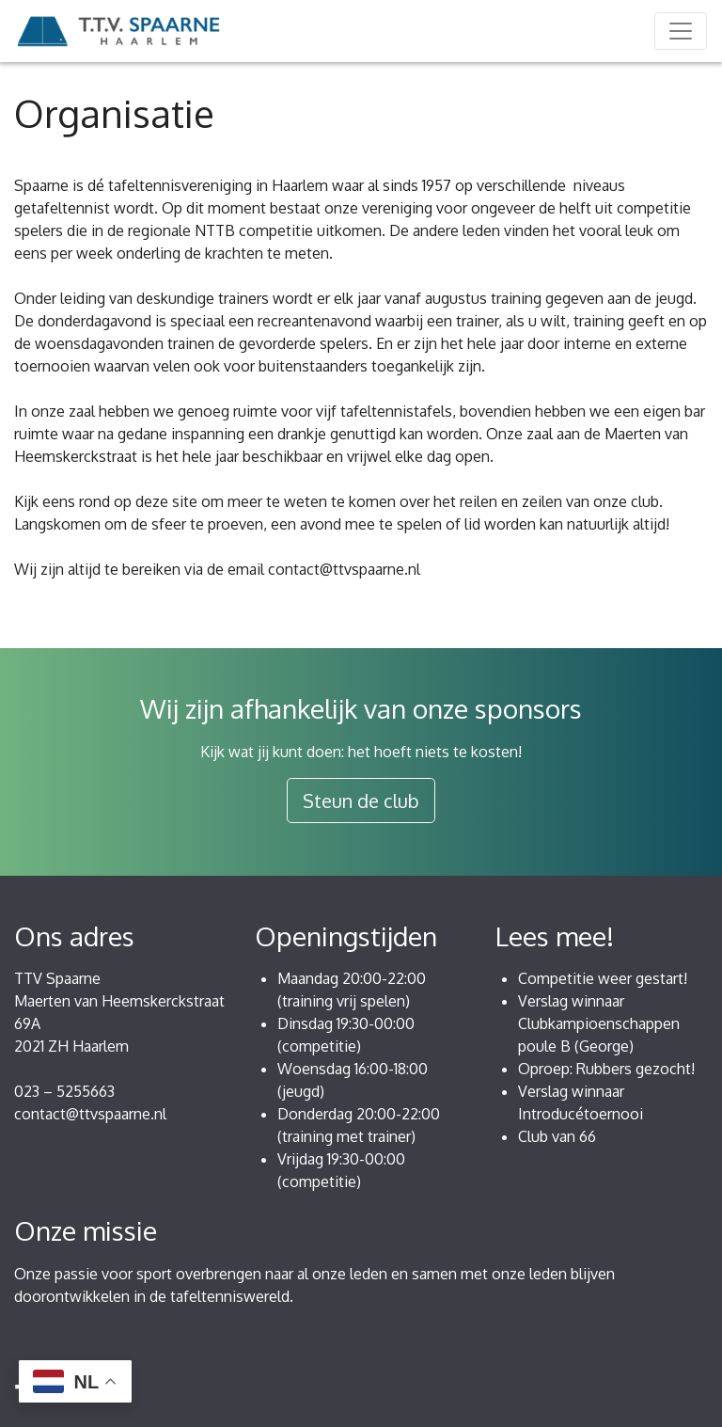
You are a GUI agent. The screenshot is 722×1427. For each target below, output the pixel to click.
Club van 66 (557, 1136)
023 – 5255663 (64, 1091)
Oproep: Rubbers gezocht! (606, 1068)
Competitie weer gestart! (602, 978)
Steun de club (361, 800)
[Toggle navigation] (680, 31)
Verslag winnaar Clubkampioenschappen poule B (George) (599, 1023)
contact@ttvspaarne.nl (90, 1113)
